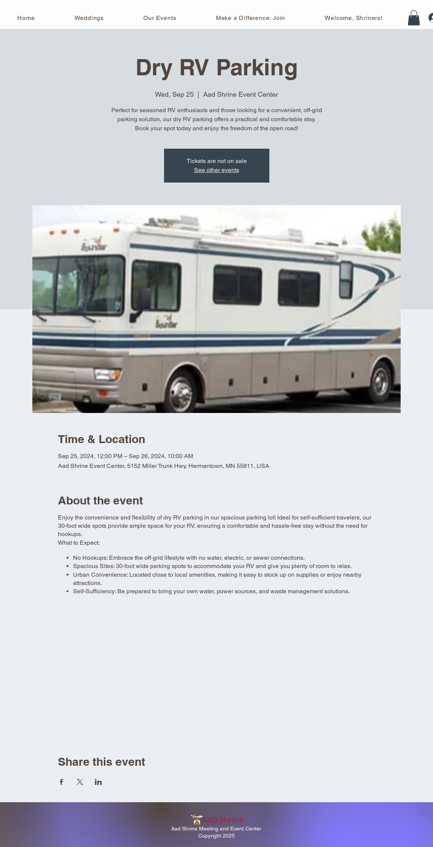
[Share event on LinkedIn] (98, 782)
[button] (413, 18)
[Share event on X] (80, 782)
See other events (216, 170)
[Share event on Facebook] (61, 782)
